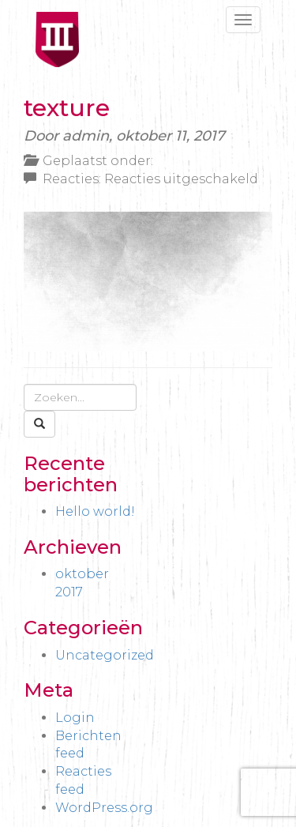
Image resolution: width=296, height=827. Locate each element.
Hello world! (95, 511)
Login (75, 717)
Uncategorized (104, 655)
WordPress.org (104, 807)
